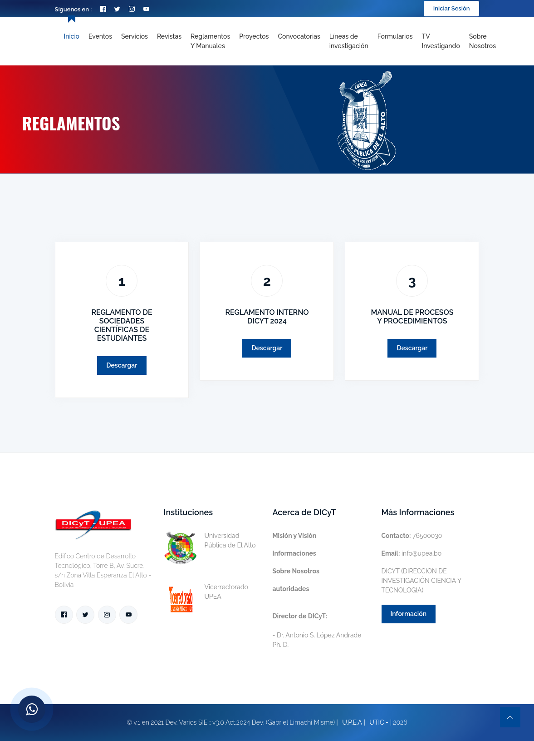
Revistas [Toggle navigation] (169, 36)
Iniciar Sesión (451, 8)
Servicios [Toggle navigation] (134, 36)
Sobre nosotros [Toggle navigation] (482, 41)
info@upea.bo (412, 553)
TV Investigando (441, 41)
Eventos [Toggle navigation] (100, 36)
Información (409, 613)
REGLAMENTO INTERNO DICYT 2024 (267, 316)
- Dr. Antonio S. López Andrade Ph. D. (317, 630)
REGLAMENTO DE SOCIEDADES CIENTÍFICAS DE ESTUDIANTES (121, 325)
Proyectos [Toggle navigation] (254, 36)
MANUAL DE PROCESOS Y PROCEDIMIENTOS (412, 316)
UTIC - (378, 722)
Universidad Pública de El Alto (210, 540)
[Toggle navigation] (348, 41)
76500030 (412, 535)
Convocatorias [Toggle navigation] (299, 36)
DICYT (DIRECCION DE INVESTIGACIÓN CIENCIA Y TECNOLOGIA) (421, 580)
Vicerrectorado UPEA (206, 592)
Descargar (121, 365)
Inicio (71, 36)
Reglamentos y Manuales (210, 41)
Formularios (395, 36)
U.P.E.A (352, 722)
